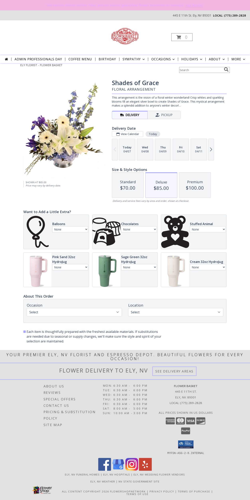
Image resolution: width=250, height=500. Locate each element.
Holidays (192, 59)
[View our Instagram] (131, 469)
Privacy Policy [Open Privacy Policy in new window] (162, 491)
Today (153, 134)
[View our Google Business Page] (118, 469)
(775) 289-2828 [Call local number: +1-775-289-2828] (235, 15)
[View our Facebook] (104, 469)
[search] (226, 69)
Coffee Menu (80, 59)
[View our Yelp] (145, 469)
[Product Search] (200, 70)
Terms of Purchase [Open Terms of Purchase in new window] (194, 491)
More (238, 59)
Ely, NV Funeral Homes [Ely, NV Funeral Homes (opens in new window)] (82, 474)
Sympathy (134, 59)
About (217, 59)
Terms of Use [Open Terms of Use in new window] (137, 494)
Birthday (107, 59)
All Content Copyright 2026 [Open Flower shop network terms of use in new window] (85, 491)
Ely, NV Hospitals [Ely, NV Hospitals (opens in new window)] (116, 474)
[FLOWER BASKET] (125, 36)
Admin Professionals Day (38, 59)
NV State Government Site (139, 481)
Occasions (163, 59)
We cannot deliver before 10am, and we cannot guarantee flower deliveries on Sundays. (125, 5)
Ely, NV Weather (102, 481)
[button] (181, 37)
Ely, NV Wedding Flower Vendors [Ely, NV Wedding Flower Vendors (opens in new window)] (159, 474)
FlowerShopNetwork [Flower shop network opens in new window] (128, 491)
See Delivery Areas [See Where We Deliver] (174, 371)
